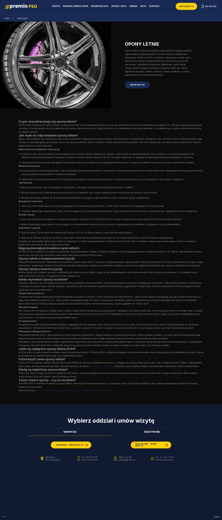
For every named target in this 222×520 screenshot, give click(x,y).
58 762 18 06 (91, 457)
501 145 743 (209, 6)
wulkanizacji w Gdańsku (101, 366)
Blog (143, 6)
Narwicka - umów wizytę (69, 445)
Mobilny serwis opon (75, 6)
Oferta (56, 6)
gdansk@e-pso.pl (127, 460)
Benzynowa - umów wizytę (145, 445)
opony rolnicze (64, 390)
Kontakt (154, 6)
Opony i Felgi (118, 6)
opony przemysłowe (45, 390)
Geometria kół (99, 6)
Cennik (133, 6)
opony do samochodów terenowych (92, 390)
